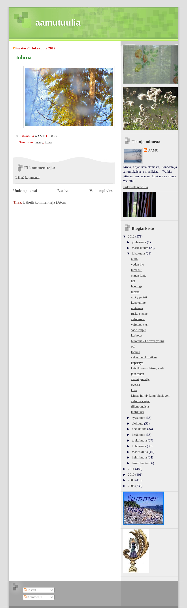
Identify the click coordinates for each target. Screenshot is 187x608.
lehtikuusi (137, 412)
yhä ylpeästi (139, 297)
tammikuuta (140, 463)
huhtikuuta (139, 446)
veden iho (137, 264)
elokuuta (138, 423)
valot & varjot (140, 401)
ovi (133, 346)
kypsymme (138, 302)
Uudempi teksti (25, 190)
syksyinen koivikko (144, 357)
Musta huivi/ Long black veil (150, 395)
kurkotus (137, 335)
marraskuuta (140, 248)
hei (133, 280)
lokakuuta (139, 253)
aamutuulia (58, 22)
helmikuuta (139, 457)
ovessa (135, 384)
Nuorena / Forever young (147, 341)
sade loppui (138, 330)
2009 (131, 480)
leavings (136, 286)
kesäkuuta (139, 434)
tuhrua (135, 292)
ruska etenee (139, 313)
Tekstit (30, 590)
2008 (131, 486)
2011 (131, 469)
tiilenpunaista (140, 406)
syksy (39, 142)
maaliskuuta (140, 452)
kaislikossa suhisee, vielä (147, 368)
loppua (135, 352)
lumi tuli (136, 270)
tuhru (48, 142)
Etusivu (63, 190)
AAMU (153, 150)
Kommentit (33, 597)
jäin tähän (137, 374)
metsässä (137, 308)
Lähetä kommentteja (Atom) (45, 202)
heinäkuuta (139, 429)
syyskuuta (139, 417)
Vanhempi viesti (102, 190)
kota (134, 390)
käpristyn (137, 363)
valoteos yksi (140, 324)
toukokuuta (139, 440)
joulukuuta (139, 242)
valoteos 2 (138, 319)
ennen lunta (139, 275)
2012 (131, 236)
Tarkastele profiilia (135, 187)
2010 (131, 474)
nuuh (134, 259)
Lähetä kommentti (27, 177)
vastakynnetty (140, 379)
